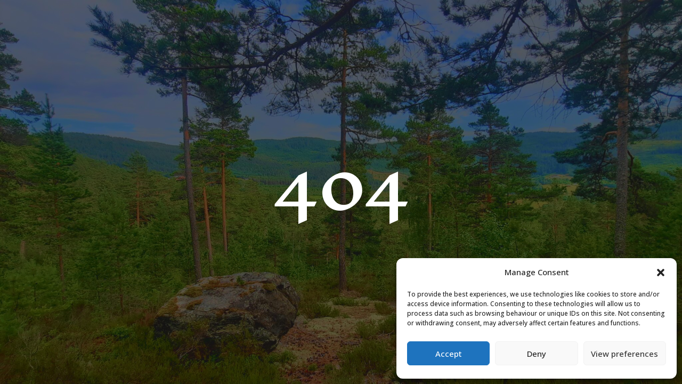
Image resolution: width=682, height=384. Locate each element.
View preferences (624, 353)
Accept (448, 353)
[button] (660, 272)
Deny (536, 353)
